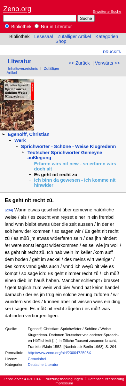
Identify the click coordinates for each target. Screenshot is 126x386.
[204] (9, 210)
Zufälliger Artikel (74, 36)
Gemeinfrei (37, 359)
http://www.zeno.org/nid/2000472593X (59, 353)
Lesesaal (43, 36)
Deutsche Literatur (43, 364)
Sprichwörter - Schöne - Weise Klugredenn (68, 146)
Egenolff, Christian (28, 134)
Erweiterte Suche (107, 11)
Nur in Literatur (53, 26)
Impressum (63, 383)
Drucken (112, 52)
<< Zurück (79, 63)
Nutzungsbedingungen (64, 379)
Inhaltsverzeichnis (23, 68)
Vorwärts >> (107, 63)
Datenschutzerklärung (106, 379)
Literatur (19, 61)
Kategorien (106, 36)
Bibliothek (18, 26)
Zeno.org (17, 9)
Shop (60, 41)
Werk (20, 140)
